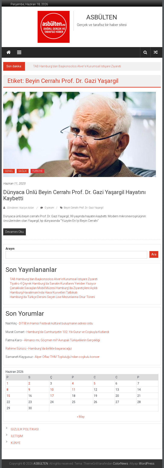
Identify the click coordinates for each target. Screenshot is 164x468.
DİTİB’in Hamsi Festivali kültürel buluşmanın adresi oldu (56, 323)
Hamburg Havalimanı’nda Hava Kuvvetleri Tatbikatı (43, 292)
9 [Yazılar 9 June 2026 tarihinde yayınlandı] (29, 389)
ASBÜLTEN (101, 17)
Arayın (10, 248)
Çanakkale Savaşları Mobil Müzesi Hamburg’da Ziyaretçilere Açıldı (53, 288)
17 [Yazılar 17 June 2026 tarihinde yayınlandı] (52, 395)
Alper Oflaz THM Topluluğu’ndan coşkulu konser (67, 357)
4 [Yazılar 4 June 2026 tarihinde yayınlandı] (73, 383)
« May (81, 416)
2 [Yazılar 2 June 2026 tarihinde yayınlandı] (29, 383)
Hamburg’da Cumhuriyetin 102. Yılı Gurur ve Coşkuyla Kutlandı (67, 332)
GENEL (9, 171)
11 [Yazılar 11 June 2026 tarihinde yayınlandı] (73, 389)
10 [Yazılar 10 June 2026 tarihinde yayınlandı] (52, 389)
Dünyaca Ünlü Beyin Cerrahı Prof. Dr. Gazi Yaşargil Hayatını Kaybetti (74, 195)
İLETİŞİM (17, 436)
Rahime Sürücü (16, 348)
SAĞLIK (22, 171)
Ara (153, 254)
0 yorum (47, 207)
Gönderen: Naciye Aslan (20, 207)
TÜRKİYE (37, 171)
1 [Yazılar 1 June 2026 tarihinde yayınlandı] (7, 383)
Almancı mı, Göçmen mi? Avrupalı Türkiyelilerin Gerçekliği (62, 340)
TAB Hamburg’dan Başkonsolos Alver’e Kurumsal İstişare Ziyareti (77, 66)
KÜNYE (15, 443)
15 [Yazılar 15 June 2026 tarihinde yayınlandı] (8, 395)
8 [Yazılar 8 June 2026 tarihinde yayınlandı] (7, 389)
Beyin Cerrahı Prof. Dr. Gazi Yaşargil (83, 207)
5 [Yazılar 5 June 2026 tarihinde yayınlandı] (94, 383)
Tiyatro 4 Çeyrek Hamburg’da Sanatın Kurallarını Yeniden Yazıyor (53, 283)
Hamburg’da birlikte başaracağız (50, 348)
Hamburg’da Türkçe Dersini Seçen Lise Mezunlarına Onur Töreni (52, 297)
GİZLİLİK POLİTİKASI (25, 429)
